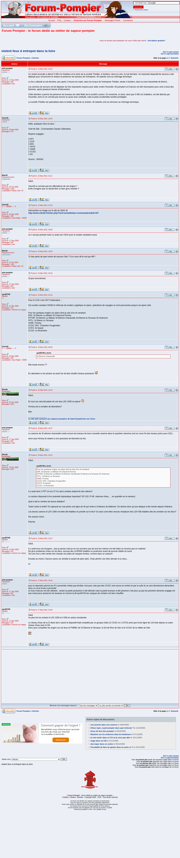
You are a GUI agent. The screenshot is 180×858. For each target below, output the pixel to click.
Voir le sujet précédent (170, 54)
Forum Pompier (23, 58)
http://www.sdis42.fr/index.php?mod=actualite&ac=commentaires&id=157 (63, 213)
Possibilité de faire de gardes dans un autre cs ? (112, 747)
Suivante (174, 58)
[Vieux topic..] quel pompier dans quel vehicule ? (112, 728)
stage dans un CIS (98, 741)
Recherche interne (141, 10)
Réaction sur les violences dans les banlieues (111, 734)
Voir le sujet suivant (171, 52)
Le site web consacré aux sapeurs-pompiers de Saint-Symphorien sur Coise (61, 419)
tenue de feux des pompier (102, 731)
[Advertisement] (41, 40)
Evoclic (80, 797)
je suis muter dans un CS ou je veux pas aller (110, 738)
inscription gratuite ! (157, 41)
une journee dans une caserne (104, 725)
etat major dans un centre (102, 744)
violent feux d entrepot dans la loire (28, 51)
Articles (35, 58)
